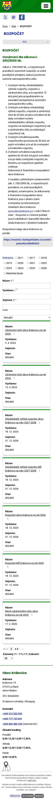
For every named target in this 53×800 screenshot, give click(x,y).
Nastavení (39, 796)
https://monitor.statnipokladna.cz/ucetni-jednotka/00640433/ (28, 241)
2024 (20, 268)
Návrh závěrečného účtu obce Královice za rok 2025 (21, 613)
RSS (35, 42)
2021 (32, 262)
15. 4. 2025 (11, 387)
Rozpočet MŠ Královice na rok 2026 (24, 565)
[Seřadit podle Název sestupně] (13, 280)
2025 (32, 268)
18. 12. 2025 (11, 431)
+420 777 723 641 (12, 718)
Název (7, 280)
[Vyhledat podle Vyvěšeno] (26, 296)
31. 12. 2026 (11, 440)
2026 (44, 268)
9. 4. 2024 (10, 342)
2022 (44, 262)
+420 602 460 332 (12, 723)
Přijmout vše (15, 796)
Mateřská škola (14, 273)
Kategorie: (8, 257)
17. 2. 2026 (11, 623)
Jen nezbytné (27, 796)
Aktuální (9, 357)
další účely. (32, 781)
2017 (32, 257)
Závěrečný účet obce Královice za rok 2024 (25, 376)
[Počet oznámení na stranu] (8, 658)
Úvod (4, 26)
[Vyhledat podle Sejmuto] (26, 307)
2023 (9, 268)
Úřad (13, 26)
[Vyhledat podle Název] (26, 285)
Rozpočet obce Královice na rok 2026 (25, 517)
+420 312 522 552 (12, 713)
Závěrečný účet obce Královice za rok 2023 (25, 332)
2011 (20, 257)
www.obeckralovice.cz (20, 211)
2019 (9, 262)
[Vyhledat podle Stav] (26, 317)
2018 (44, 257)
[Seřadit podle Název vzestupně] (13, 279)
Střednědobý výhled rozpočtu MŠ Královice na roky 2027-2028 (23, 469)
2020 (20, 262)
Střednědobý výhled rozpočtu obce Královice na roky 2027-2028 (24, 420)
